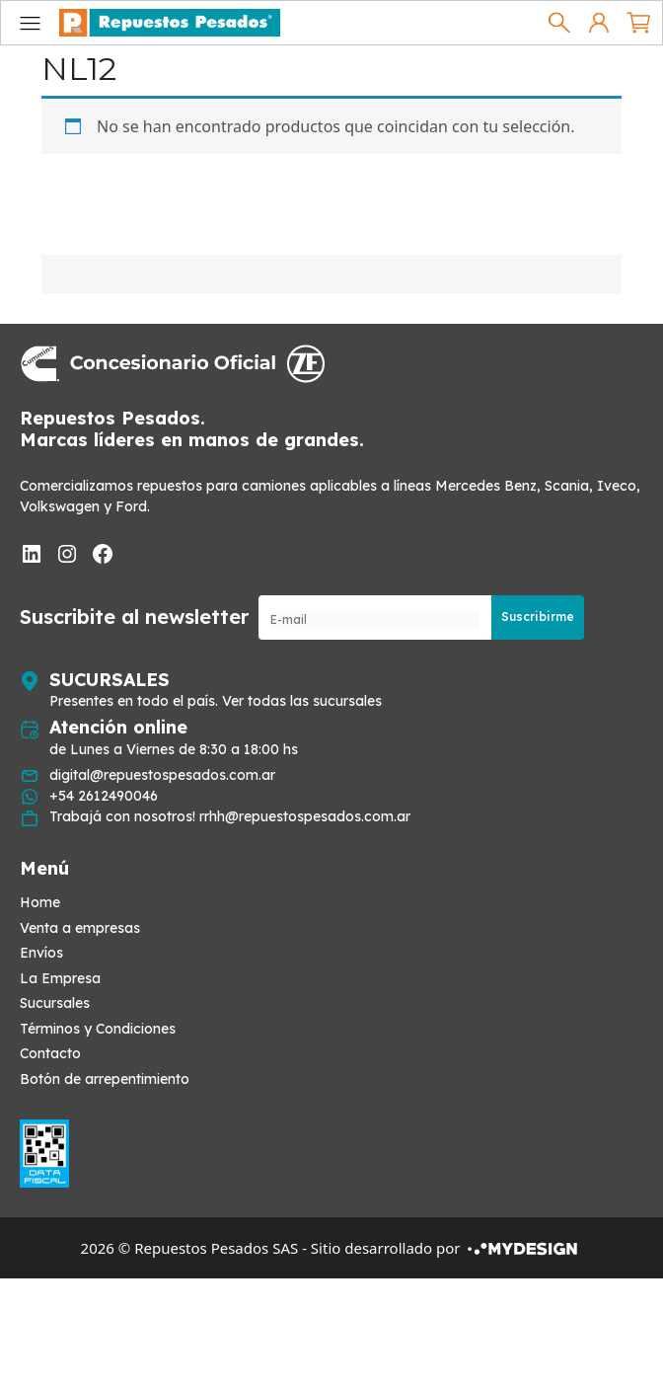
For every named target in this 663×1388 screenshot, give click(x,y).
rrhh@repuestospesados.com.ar (304, 816)
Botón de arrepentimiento (104, 1079)
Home (40, 902)
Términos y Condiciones (98, 1029)
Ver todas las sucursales (302, 701)
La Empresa (60, 978)
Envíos (41, 953)
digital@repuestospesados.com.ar (162, 775)
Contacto (50, 1053)
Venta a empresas (80, 928)
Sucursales (55, 1003)
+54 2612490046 (103, 796)
